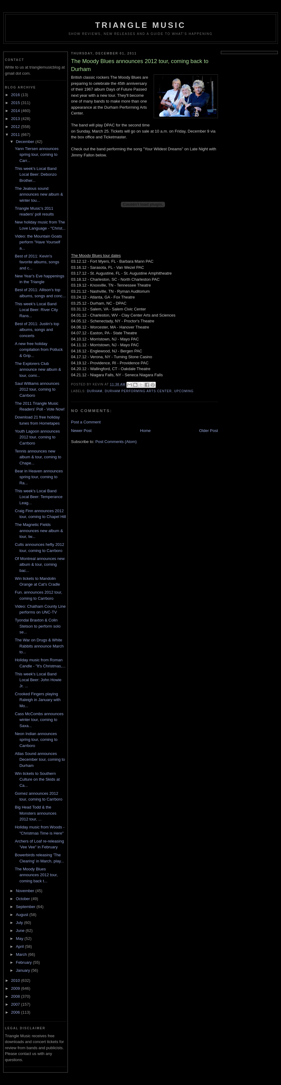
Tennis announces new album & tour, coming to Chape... (38, 457)
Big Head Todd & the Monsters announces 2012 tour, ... (35, 813)
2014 (16, 110)
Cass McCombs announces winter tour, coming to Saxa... (39, 719)
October (23, 898)
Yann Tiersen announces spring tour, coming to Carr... (36, 154)
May (20, 938)
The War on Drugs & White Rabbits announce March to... (39, 646)
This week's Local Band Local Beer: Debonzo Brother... (35, 174)
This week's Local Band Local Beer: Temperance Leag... (38, 497)
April (20, 946)
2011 (16, 134)
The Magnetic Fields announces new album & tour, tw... (39, 530)
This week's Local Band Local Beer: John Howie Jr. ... (38, 680)
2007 (16, 1004)
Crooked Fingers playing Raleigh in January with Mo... (37, 700)
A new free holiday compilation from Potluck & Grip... (39, 349)
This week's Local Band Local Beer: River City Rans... (36, 310)
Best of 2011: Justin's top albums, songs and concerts (37, 329)
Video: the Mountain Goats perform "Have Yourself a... (38, 242)
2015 (16, 102)
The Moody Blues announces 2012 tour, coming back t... (36, 875)
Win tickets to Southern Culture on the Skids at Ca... (37, 779)
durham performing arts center (138, 391)
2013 (16, 118)
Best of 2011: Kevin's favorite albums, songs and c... (37, 262)
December (26, 141)
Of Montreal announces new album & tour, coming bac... (40, 564)
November (26, 890)
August (22, 914)
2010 (16, 980)
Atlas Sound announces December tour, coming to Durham (40, 759)
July (20, 922)
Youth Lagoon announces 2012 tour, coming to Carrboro (37, 437)
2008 (16, 996)
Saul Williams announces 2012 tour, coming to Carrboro (37, 389)
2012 (16, 126)
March (22, 954)
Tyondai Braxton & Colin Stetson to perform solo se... (37, 626)
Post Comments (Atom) (116, 441)
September (26, 906)
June (21, 930)
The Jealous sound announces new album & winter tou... (39, 194)
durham (95, 391)
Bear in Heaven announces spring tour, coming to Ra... (39, 477)
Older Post (208, 430)
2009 (16, 988)
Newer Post (81, 430)
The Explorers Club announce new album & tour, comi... (38, 369)
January (23, 970)
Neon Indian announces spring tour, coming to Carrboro (36, 739)
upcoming (184, 391)
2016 (16, 94)
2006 (16, 1012)
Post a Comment (86, 422)
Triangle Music (140, 25)
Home (145, 430)
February (24, 962)
